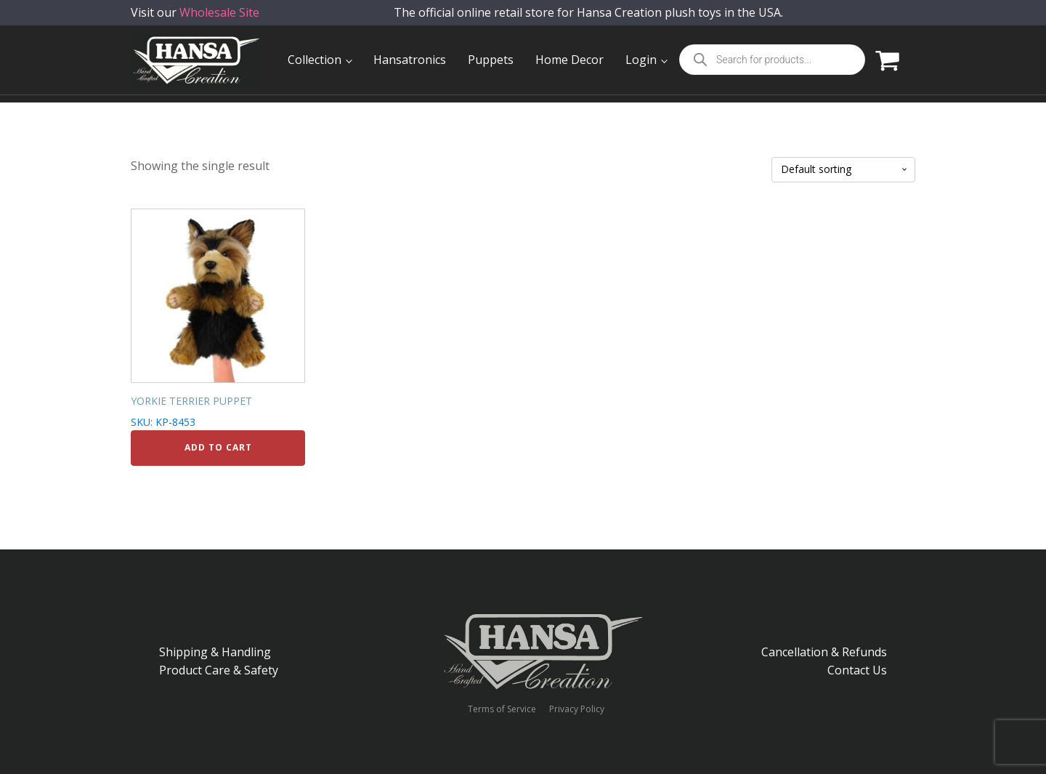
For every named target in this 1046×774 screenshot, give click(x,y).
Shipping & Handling (215, 652)
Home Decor (569, 60)
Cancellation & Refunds (824, 652)
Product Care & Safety (218, 670)
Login (641, 60)
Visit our (195, 21)
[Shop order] (843, 169)
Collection (314, 60)
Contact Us (857, 670)
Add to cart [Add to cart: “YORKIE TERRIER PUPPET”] (218, 447)
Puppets (491, 60)
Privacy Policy (576, 709)
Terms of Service (502, 709)
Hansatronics (409, 60)
